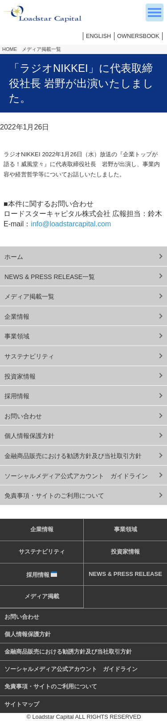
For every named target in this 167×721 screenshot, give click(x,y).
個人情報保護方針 (29, 435)
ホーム (13, 256)
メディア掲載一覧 (41, 49)
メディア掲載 (41, 596)
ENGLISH (98, 36)
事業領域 (16, 336)
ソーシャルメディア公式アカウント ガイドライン (76, 475)
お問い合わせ (23, 416)
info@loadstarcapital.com (71, 224)
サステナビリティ (29, 356)
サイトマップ (21, 704)
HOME (9, 49)
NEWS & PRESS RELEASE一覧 (49, 276)
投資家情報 (20, 376)
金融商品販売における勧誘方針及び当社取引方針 (73, 455)
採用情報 (16, 396)
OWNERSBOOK (138, 36)
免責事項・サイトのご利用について (54, 495)
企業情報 (16, 316)
